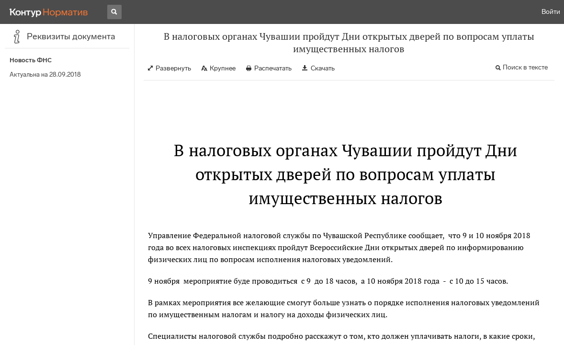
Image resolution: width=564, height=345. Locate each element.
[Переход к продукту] (49, 12)
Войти (550, 12)
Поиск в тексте (525, 67)
